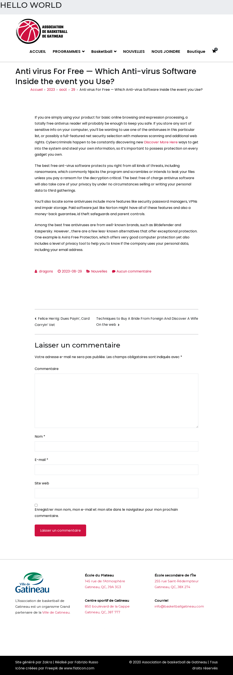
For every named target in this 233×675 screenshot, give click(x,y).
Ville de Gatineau (56, 612)
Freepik (51, 668)
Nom (40, 436)
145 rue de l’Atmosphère (105, 581)
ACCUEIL (38, 51)
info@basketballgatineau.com (179, 606)
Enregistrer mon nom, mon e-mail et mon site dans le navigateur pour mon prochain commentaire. (106, 512)
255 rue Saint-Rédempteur (177, 581)
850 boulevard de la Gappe (107, 606)
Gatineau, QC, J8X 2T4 (172, 587)
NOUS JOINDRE (166, 51)
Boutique (196, 51)
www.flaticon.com (79, 668)
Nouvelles (99, 271)
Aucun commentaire (133, 271)
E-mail (41, 459)
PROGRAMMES (67, 51)
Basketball (101, 51)
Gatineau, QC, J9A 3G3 (103, 587)
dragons (46, 271)
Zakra (47, 662)
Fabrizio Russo (86, 662)
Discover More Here (161, 142)
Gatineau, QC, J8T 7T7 (102, 612)
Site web (42, 483)
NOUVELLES (134, 51)
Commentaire (47, 368)
